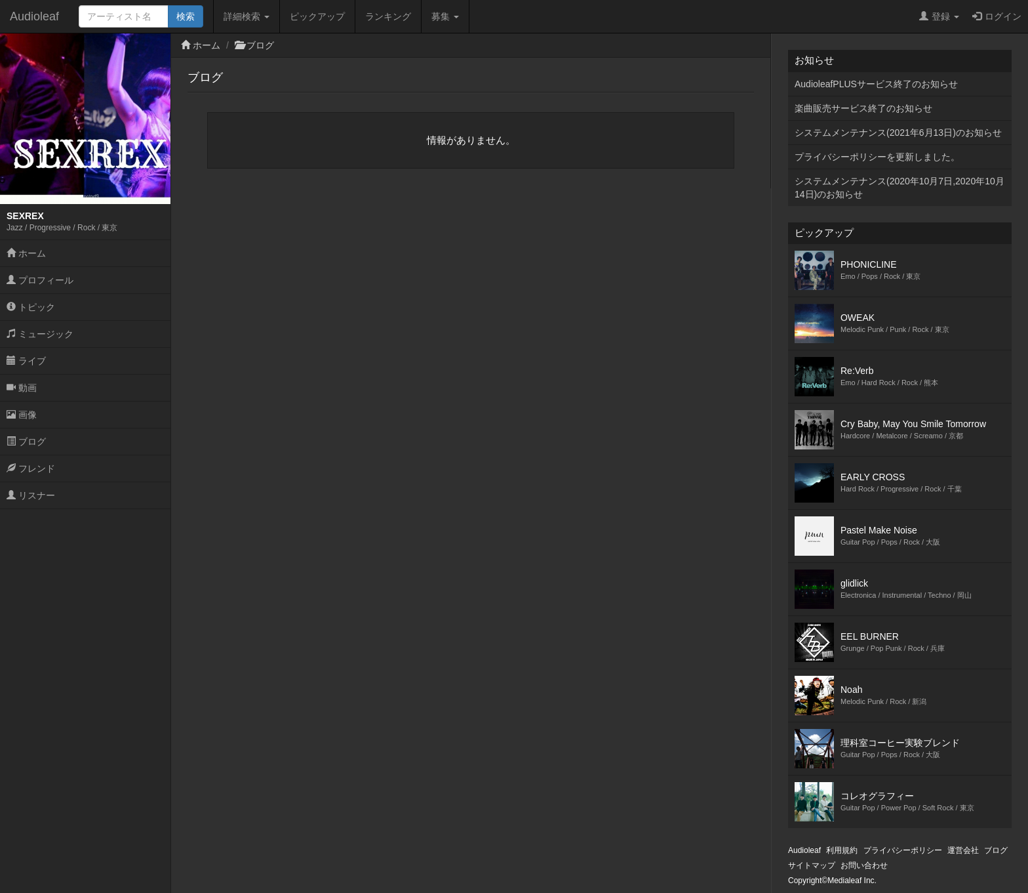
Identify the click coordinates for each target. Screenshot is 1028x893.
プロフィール (40, 280)
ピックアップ (317, 16)
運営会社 (963, 850)
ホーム (26, 253)
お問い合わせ (864, 865)
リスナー (31, 495)
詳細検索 (246, 16)
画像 (22, 414)
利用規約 (842, 850)
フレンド (31, 468)
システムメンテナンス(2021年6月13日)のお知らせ (898, 132)
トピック (31, 307)
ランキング (388, 16)
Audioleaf (34, 16)
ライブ (26, 361)
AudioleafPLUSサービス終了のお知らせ (876, 84)
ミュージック (40, 334)
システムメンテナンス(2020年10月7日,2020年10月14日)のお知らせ (899, 187)
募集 (445, 16)
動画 (22, 388)
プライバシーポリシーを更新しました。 (877, 157)
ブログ (26, 441)
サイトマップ (811, 865)
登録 (939, 16)
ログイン (996, 16)
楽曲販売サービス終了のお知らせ (863, 108)
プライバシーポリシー (902, 850)
